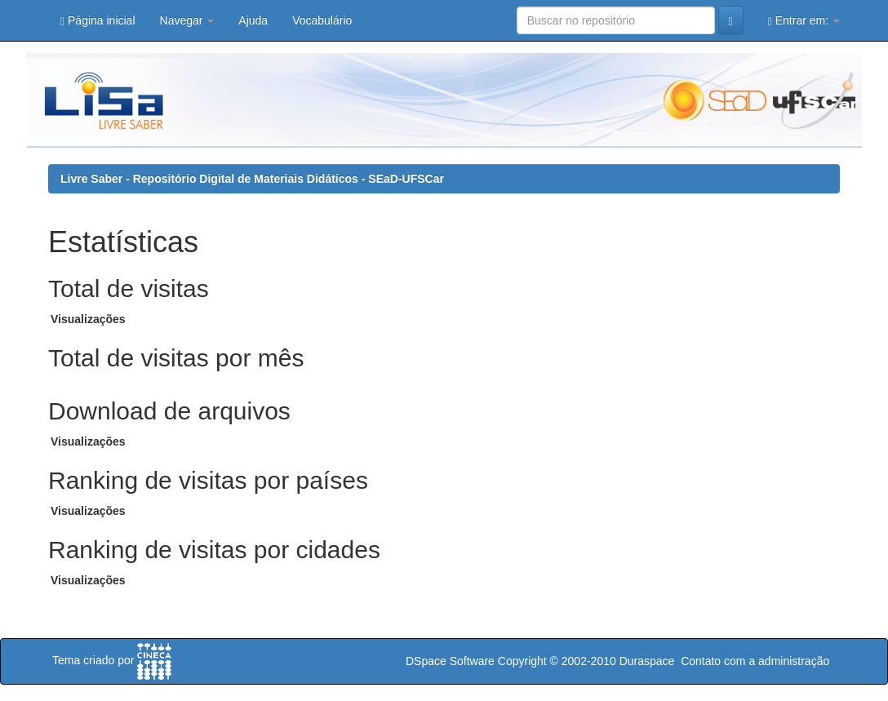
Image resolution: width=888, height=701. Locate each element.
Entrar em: (804, 21)
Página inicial (97, 21)
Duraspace (647, 661)
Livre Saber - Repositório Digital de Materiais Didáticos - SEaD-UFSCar (252, 178)
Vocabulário (322, 20)
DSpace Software (450, 661)
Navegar (187, 20)
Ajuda (253, 20)
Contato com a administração (755, 661)
